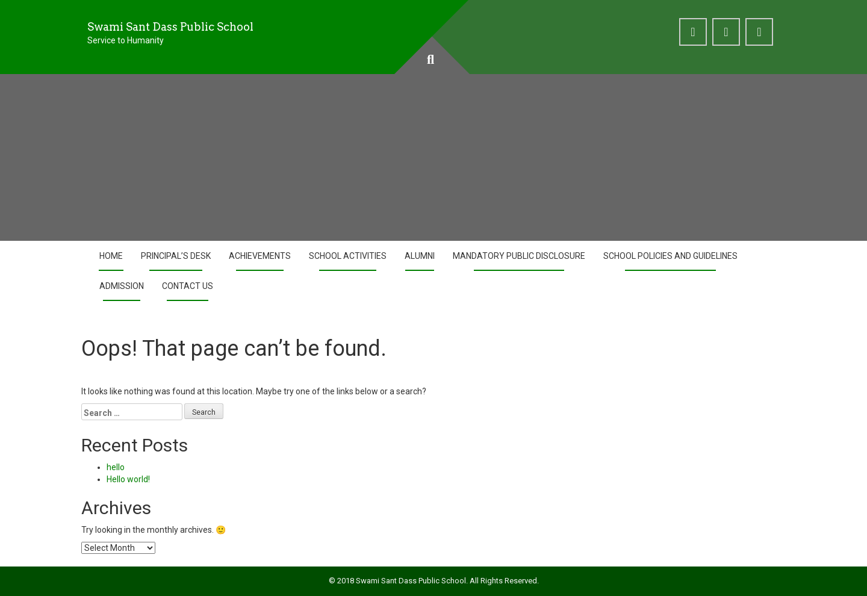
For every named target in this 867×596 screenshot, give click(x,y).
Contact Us (187, 286)
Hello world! (128, 479)
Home (111, 256)
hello (116, 467)
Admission (121, 286)
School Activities (348, 256)
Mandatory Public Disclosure (519, 256)
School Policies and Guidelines (670, 256)
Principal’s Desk (176, 256)
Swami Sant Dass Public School (170, 26)
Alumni (420, 256)
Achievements (260, 256)
